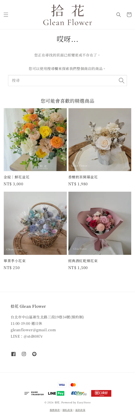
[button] (6, 14)
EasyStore (83, 402)
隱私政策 (68, 410)
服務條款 (55, 410)
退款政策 (80, 410)
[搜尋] (121, 80)
